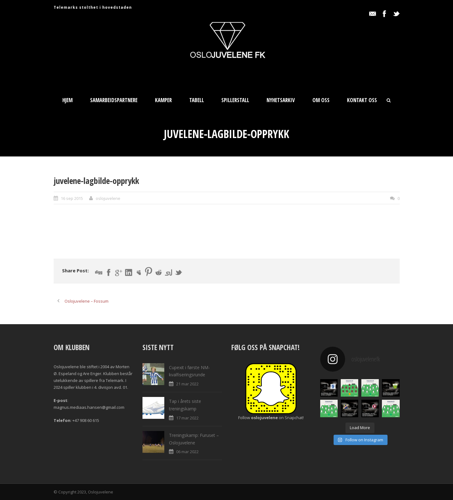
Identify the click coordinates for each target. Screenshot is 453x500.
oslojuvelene (108, 198)
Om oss (321, 100)
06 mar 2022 (187, 451)
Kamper (163, 100)
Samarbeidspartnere (113, 100)
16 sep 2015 (72, 198)
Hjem (67, 100)
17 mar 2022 (187, 418)
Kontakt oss (362, 100)
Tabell (196, 100)
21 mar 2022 (187, 384)
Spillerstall (235, 100)
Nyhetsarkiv (281, 100)
